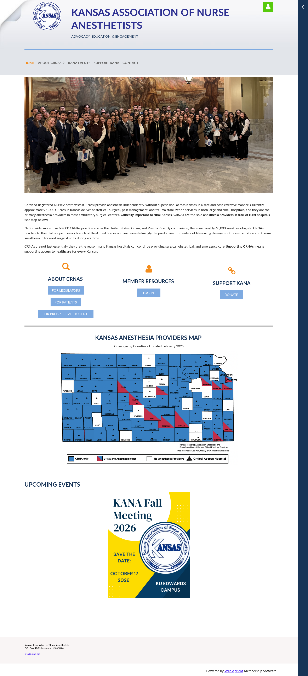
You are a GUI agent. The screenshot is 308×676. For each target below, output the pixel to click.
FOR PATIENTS (66, 302)
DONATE (231, 294)
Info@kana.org (32, 653)
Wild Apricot (233, 671)
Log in (268, 7)
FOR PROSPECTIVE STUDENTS (65, 314)
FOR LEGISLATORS (66, 290)
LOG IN (149, 293)
